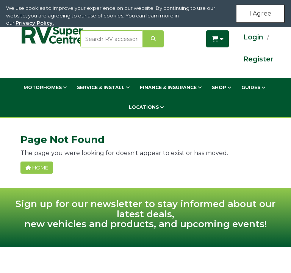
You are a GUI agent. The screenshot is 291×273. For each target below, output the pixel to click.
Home (36, 168)
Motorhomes (45, 87)
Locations (146, 107)
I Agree (260, 13)
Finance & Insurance (171, 87)
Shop (222, 87)
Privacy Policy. (35, 23)
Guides (253, 87)
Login (253, 37)
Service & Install (103, 87)
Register (258, 59)
